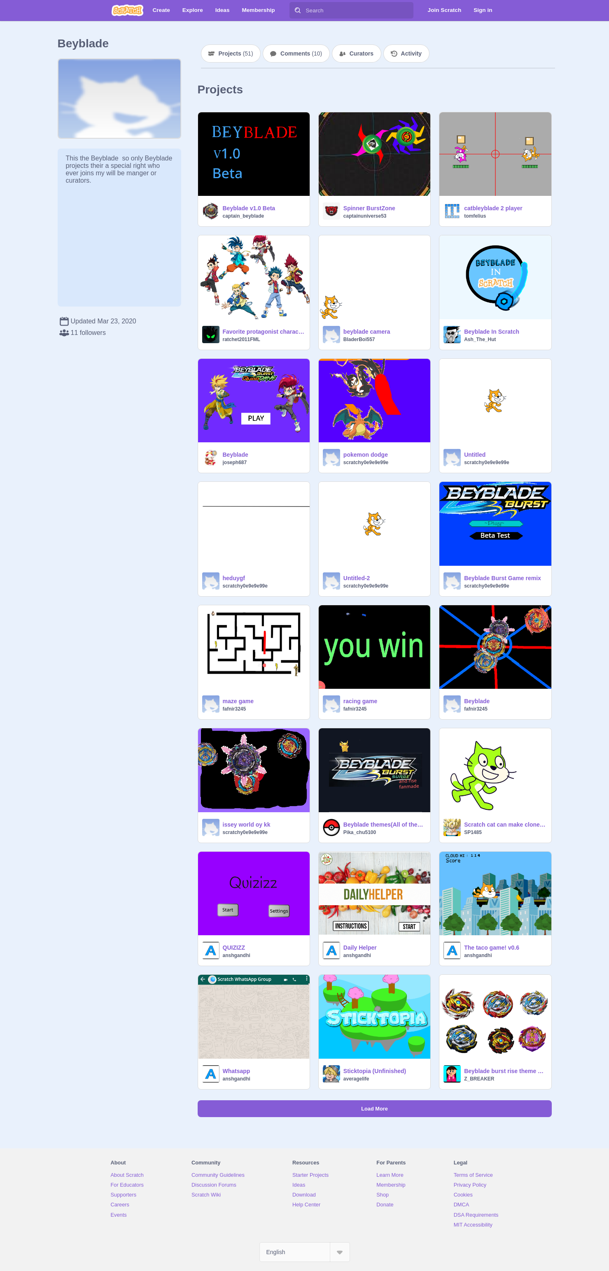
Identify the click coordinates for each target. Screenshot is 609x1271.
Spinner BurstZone (369, 208)
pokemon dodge (365, 454)
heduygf (234, 578)
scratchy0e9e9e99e (365, 462)
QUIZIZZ (234, 947)
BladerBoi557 (359, 339)
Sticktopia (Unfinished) (374, 1071)
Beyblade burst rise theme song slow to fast (505, 1071)
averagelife (356, 1079)
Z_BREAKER (479, 1079)
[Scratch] (127, 10)
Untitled (474, 454)
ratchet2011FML (241, 339)
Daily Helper (360, 947)
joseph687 (235, 462)
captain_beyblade (243, 216)
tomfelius (475, 216)
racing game (360, 701)
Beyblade (235, 454)
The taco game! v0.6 (491, 947)
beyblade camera (366, 331)
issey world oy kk (247, 824)
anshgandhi (236, 955)
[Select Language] (304, 1252)
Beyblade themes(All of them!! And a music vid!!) (384, 824)
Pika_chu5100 (359, 832)
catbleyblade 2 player (493, 208)
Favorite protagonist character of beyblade (264, 331)
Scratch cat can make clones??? (505, 824)
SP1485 (473, 832)
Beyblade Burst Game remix (502, 578)
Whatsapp (236, 1071)
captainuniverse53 (365, 216)
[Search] (297, 10)
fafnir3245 (234, 709)
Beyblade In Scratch (491, 331)
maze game (238, 701)
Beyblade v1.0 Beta (249, 208)
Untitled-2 (356, 578)
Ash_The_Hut (480, 339)
